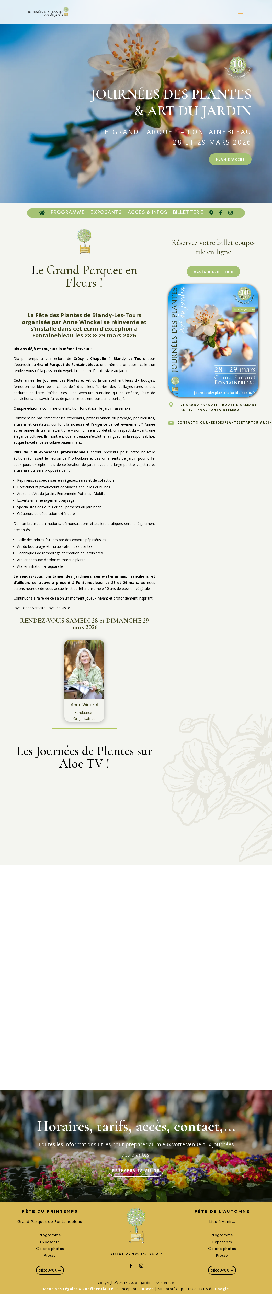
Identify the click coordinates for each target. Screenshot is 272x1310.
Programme (68, 214)
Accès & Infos (147, 214)
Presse (50, 1263)
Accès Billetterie (213, 274)
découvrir (47, 1278)
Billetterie (188, 214)
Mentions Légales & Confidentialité (78, 1297)
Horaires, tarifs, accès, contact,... (136, 1132)
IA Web (147, 1297)
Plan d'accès (226, 160)
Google (222, 1297)
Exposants (106, 214)
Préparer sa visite (136, 1177)
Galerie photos (50, 1256)
